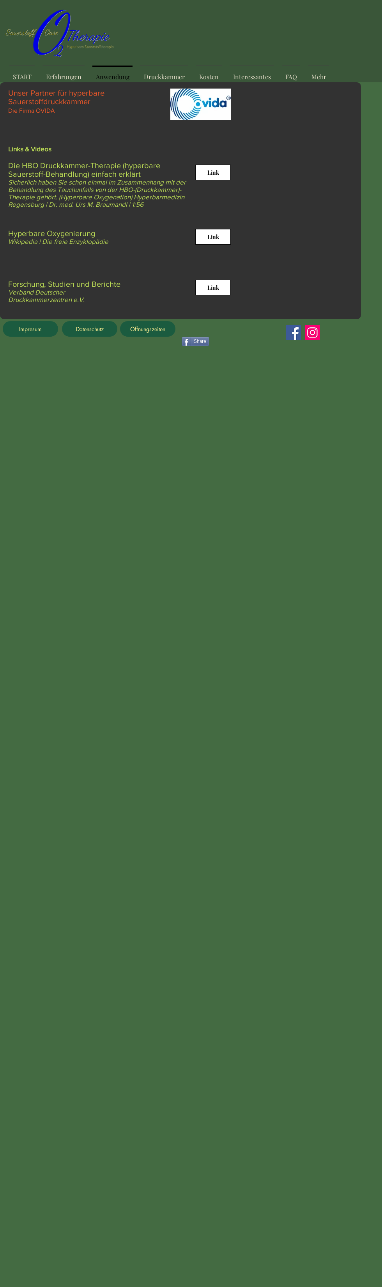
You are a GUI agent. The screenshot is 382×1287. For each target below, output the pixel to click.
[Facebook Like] (230, 333)
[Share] (195, 341)
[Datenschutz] (89, 329)
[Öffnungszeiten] (147, 329)
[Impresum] (30, 329)
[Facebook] (293, 332)
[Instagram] (312, 332)
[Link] (213, 172)
